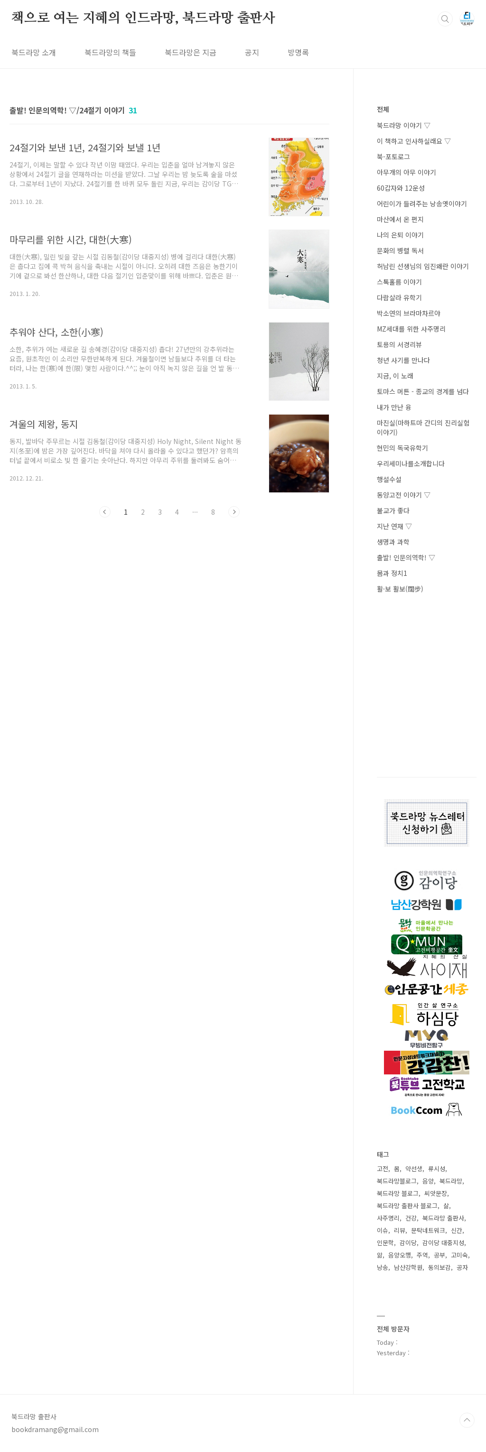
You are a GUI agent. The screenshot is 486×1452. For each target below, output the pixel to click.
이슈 (382, 1230)
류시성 (436, 1168)
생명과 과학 (393, 541)
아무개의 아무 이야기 (406, 172)
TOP (467, 1420)
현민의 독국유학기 (402, 448)
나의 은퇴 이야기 (400, 235)
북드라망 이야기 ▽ (403, 125)
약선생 (413, 1168)
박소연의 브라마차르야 (408, 313)
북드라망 (450, 1180)
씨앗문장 (435, 1193)
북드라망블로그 (397, 1180)
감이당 (408, 1242)
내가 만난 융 (394, 407)
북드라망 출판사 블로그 (407, 1205)
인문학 (385, 1242)
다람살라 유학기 (399, 297)
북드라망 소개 (33, 52)
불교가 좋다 (393, 510)
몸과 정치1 (392, 573)
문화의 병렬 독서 (400, 250)
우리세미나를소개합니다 (411, 463)
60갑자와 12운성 (401, 188)
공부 (439, 1254)
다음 (234, 512)
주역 (422, 1254)
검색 (445, 19)
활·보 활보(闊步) (400, 588)
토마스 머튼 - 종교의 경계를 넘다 (423, 391)
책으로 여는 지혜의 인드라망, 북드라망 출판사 (143, 18)
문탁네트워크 (428, 1230)
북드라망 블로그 (398, 1193)
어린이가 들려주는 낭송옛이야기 (422, 203)
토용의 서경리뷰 (399, 344)
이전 (105, 512)
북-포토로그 (393, 156)
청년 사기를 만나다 (403, 360)
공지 (252, 52)
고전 (382, 1168)
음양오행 (399, 1254)
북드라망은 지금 (190, 52)
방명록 (298, 52)
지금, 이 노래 (395, 375)
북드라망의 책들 (110, 52)
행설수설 (389, 479)
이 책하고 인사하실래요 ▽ (414, 141)
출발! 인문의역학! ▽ (406, 557)
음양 (428, 1180)
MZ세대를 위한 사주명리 (411, 328)
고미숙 (459, 1254)
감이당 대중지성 (443, 1242)
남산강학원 (408, 1267)
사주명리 (388, 1217)
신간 (456, 1230)
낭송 (382, 1267)
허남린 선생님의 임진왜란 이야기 (423, 266)
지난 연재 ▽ (394, 526)
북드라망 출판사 (443, 1217)
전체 (383, 109)
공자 (462, 1267)
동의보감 (439, 1267)
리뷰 (399, 1230)
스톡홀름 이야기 (399, 282)
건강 (411, 1217)
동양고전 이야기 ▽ (403, 494)
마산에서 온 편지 (400, 219)
